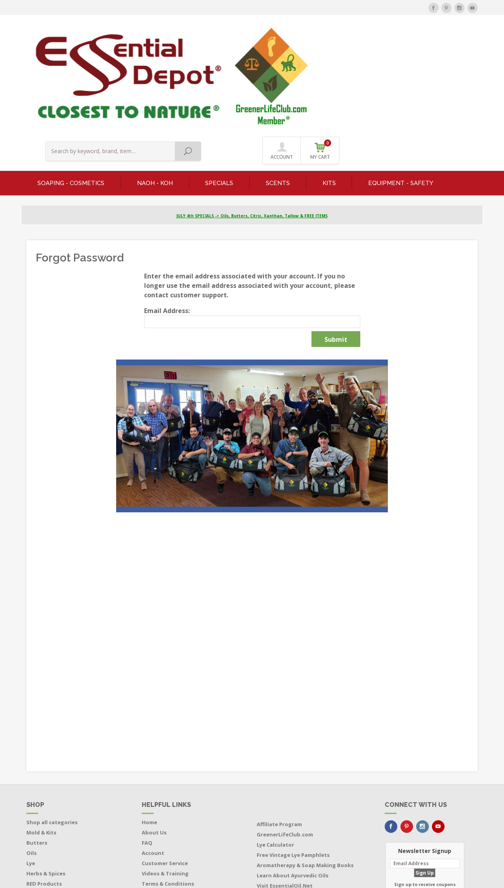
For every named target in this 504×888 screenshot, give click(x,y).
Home (149, 732)
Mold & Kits (41, 742)
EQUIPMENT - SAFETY (400, 92)
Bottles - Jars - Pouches (56, 814)
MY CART (458, 39)
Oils (31, 763)
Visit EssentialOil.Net (285, 795)
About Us (154, 742)
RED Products (44, 793)
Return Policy (159, 814)
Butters (36, 752)
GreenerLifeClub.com (285, 744)
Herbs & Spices (45, 783)
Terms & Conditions (168, 793)
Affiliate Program (279, 734)
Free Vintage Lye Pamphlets (293, 765)
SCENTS (278, 92)
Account (153, 763)
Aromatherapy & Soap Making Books (305, 775)
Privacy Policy (159, 804)
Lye (30, 773)
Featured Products (51, 804)
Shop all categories (52, 732)
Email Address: (167, 221)
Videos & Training (165, 783)
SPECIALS (219, 92)
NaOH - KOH (155, 92)
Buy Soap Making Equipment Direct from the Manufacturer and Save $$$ (305, 811)
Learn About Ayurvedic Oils (292, 785)
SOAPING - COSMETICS (70, 92)
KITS (329, 92)
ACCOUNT (420, 40)
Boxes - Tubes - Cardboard (61, 824)
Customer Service (165, 773)
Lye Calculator (275, 754)
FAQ (147, 752)
